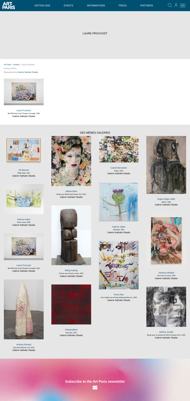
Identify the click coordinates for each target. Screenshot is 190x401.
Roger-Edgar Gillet (166, 199)
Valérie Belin (71, 191)
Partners (146, 5)
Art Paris (7, 64)
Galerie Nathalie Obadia (28, 72)
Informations (96, 5)
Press (123, 5)
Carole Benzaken (119, 168)
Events (68, 5)
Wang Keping (71, 270)
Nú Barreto (24, 170)
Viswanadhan (71, 329)
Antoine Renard (23, 344)
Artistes (16, 64)
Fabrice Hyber (118, 227)
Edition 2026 (42, 5)
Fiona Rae (119, 294)
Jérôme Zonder (166, 332)
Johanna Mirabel (166, 273)
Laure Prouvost (23, 110)
